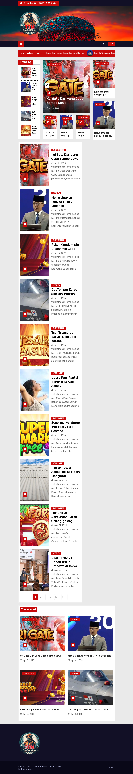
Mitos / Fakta (58, 373)
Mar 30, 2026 (61, 570)
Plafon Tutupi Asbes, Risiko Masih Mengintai (65, 472)
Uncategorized (53, 65)
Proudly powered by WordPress (33, 766)
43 (55, 597)
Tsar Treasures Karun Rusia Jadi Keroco (35, 134)
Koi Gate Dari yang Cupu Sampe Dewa (34, 76)
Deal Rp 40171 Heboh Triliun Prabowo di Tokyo (64, 562)
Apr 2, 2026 (60, 390)
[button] (103, 44)
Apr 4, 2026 (60, 210)
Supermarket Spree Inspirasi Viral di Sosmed (65, 427)
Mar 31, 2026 (60, 480)
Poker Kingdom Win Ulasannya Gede (35, 104)
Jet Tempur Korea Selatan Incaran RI (35, 119)
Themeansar (27, 769)
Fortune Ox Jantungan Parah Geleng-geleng (64, 517)
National (66, 118)
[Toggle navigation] (97, 44)
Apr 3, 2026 (60, 298)
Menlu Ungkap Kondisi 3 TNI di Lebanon (35, 90)
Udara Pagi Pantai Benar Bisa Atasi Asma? (64, 382)
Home (111, 767)
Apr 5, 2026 (54, 108)
